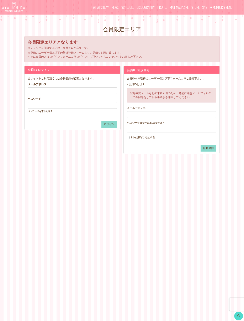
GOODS (112, 223)
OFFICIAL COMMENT (120, 202)
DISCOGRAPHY (146, 7)
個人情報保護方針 (150, 218)
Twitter (193, 189)
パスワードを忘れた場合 (40, 111)
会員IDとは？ (137, 84)
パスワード (34, 98)
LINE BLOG (197, 194)
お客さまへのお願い (152, 223)
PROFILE (162, 7)
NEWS (115, 7)
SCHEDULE (127, 7)
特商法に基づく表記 (152, 212)
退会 (142, 238)
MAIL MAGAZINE (179, 7)
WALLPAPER (115, 192)
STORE (195, 7)
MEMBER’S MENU (223, 7)
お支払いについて (150, 197)
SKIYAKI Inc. (152, 298)
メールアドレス (37, 84)
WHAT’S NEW (101, 7)
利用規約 (136, 137)
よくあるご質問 (149, 233)
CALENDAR (114, 197)
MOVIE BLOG (115, 207)
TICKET (111, 218)
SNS (204, 7)
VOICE (111, 212)
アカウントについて (152, 202)
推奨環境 (145, 228)
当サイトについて (150, 192)
